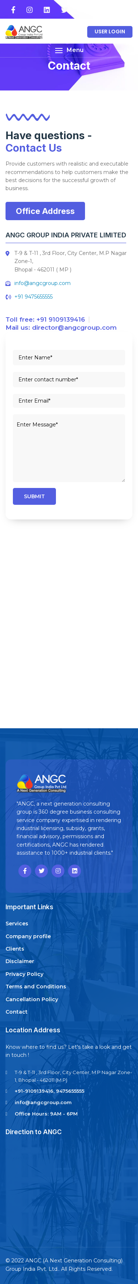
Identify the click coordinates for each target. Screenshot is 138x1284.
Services (17, 923)
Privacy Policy (24, 974)
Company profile (28, 936)
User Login (110, 31)
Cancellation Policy (32, 999)
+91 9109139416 (60, 319)
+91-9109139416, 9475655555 (49, 1091)
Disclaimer (20, 961)
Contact (17, 1012)
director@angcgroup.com (74, 327)
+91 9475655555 (33, 296)
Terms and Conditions (36, 986)
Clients (15, 949)
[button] (69, 50)
